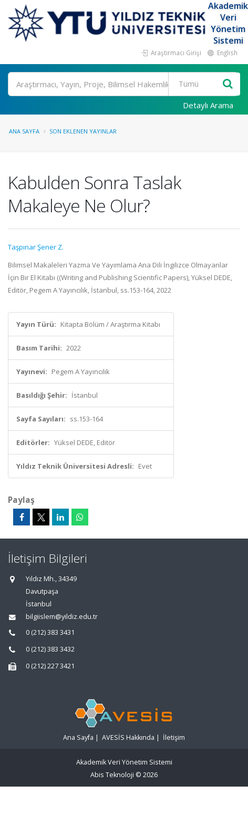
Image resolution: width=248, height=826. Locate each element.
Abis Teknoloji (112, 774)
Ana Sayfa (24, 131)
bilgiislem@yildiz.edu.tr (62, 616)
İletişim (174, 737)
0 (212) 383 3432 (50, 649)
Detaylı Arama (208, 105)
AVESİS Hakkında (128, 737)
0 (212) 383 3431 (50, 632)
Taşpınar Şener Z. (36, 247)
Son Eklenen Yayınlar (83, 131)
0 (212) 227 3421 (50, 666)
